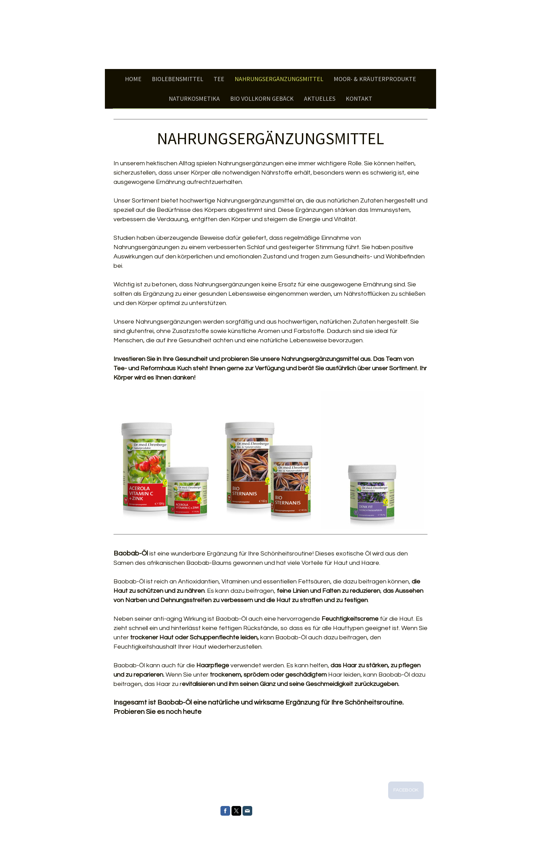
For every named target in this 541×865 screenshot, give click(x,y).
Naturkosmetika (194, 98)
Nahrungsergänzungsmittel (279, 79)
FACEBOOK (406, 790)
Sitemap (198, 845)
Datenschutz (146, 845)
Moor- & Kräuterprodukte (375, 79)
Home (133, 79)
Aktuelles (319, 98)
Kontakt (359, 98)
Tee (219, 79)
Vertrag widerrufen (227, 845)
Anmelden (418, 852)
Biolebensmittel (177, 79)
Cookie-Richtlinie (173, 845)
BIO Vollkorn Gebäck (262, 98)
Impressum (123, 845)
